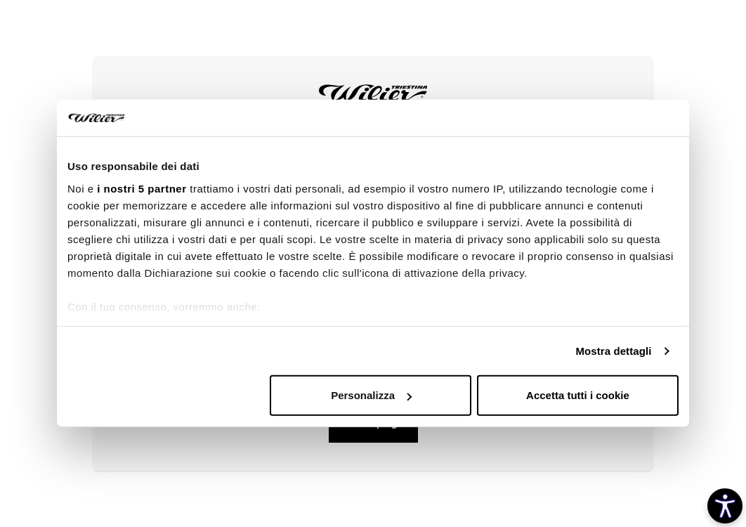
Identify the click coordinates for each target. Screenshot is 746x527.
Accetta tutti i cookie (577, 395)
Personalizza (371, 395)
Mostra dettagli (613, 351)
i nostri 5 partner (141, 189)
